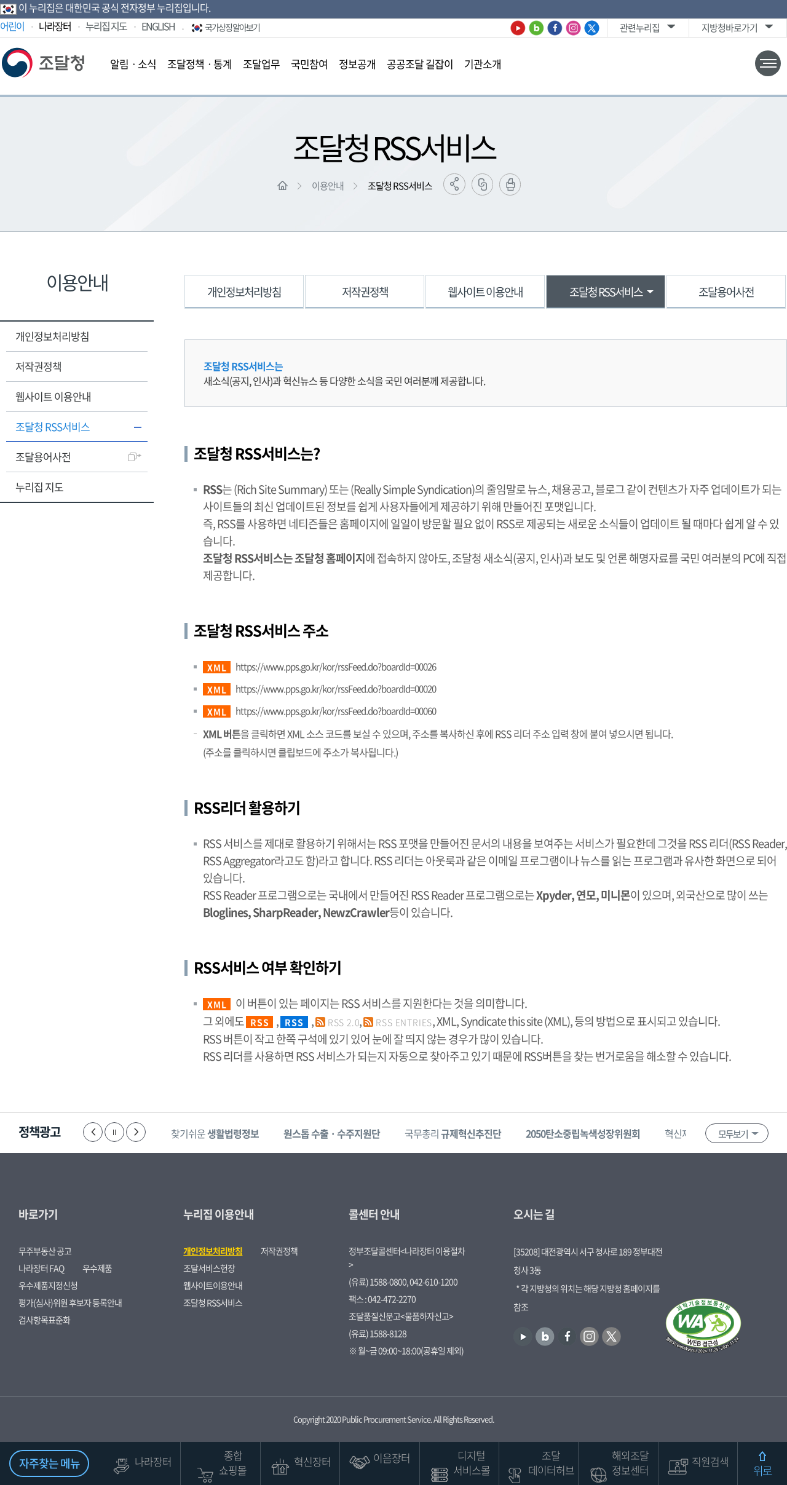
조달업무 (261, 63)
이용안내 (328, 185)
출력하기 (510, 184)
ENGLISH (158, 25)
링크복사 (482, 184)
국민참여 (309, 63)
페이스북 (555, 28)
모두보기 (733, 1134)
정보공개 (357, 63)
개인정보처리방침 (52, 336)
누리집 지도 (106, 25)
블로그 (536, 28)
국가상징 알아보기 (224, 27)
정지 (114, 1132)
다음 (136, 1132)
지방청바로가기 (729, 27)
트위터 (591, 28)
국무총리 (454, 1133)
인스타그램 (573, 28)
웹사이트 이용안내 (53, 396)
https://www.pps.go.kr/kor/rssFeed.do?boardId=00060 (335, 711)
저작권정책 (38, 366)
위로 (762, 1470)
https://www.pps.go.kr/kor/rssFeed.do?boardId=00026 (335, 666)
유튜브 (518, 28)
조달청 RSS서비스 (400, 185)
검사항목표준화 (44, 1319)
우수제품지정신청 (47, 1285)
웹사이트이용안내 (212, 1285)
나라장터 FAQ (41, 1268)
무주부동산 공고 (44, 1251)
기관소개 (482, 63)
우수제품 (97, 1268)
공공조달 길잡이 (420, 63)
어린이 (12, 25)
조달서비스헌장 (209, 1268)
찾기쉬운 (216, 1133)
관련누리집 (640, 27)
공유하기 (454, 184)
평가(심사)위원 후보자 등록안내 (70, 1302)
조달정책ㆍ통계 (199, 63)
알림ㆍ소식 (133, 63)
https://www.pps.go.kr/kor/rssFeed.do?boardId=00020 (335, 688)
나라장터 (55, 25)
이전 (93, 1132)
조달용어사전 (43, 456)
